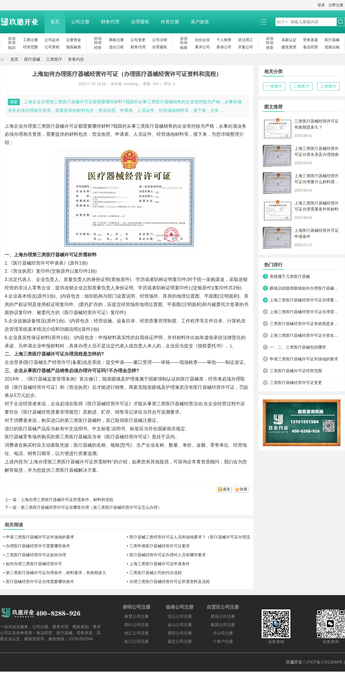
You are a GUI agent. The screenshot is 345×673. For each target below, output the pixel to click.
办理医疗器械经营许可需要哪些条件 (38, 546)
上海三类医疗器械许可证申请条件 (159, 563)
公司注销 (159, 40)
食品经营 (310, 47)
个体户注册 (223, 641)
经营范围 (30, 47)
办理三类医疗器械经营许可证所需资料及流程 (169, 581)
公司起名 (52, 40)
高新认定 (288, 40)
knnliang (131, 84)
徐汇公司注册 (136, 633)
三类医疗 (54, 59)
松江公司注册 (136, 641)
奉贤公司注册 (136, 616)
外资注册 (170, 21)
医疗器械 (332, 40)
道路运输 (332, 47)
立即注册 (335, 5)
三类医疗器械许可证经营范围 (296, 370)
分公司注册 (223, 633)
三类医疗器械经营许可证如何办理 (36, 554)
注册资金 (73, 40)
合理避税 (140, 21)
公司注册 (80, 21)
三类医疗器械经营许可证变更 (296, 382)
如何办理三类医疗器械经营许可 (34, 563)
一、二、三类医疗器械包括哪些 (298, 347)
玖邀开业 (294, 662)
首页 (55, 21)
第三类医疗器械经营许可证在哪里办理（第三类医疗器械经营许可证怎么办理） (91, 507)
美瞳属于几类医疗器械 (290, 276)
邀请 (226, 489)
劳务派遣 (310, 40)
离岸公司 (202, 47)
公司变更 (138, 40)
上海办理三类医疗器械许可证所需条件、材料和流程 (67, 499)
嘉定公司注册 (180, 641)
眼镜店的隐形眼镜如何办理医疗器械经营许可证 (305, 288)
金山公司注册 (180, 624)
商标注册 (116, 40)
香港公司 (223, 47)
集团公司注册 (223, 624)
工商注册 (30, 40)
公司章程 (52, 47)
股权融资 (73, 47)
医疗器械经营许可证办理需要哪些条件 (40, 581)
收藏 (243, 489)
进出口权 (116, 47)
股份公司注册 (223, 616)
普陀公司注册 (180, 633)
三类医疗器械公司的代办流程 (155, 572)
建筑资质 (288, 47)
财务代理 (110, 21)
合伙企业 (202, 40)
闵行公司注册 (136, 624)
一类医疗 (274, 86)
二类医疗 (301, 86)
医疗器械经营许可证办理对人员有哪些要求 (167, 554)
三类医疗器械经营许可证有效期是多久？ (305, 323)
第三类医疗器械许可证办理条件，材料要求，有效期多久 (56, 572)
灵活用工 (245, 40)
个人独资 (223, 40)
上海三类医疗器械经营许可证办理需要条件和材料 (305, 311)
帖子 (281, 22)
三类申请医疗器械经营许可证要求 (159, 546)
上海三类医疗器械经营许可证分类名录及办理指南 (305, 335)
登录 (321, 5)
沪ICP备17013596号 (324, 662)
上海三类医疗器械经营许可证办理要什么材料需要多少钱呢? (316, 181)
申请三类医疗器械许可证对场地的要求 (40, 537)
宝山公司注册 (180, 616)
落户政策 (200, 21)
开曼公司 (245, 47)
